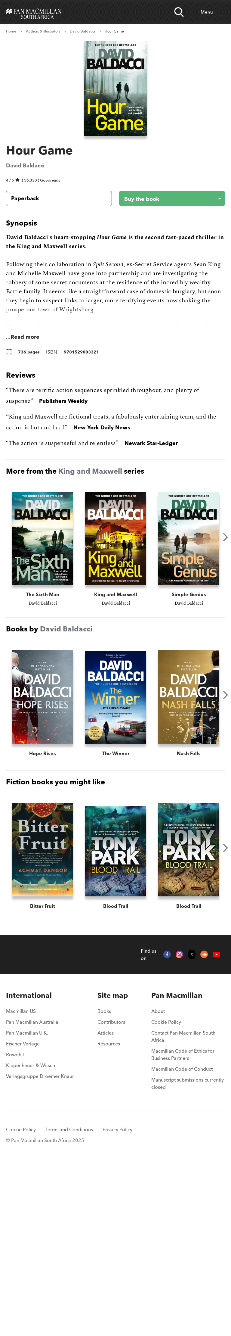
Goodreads (50, 180)
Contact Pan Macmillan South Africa (183, 1205)
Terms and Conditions (69, 1299)
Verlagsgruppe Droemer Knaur (40, 1245)
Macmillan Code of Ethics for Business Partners (182, 1223)
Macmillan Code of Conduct (182, 1238)
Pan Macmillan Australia (32, 1191)
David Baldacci (82, 31)
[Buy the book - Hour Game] (167, 198)
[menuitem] (40, 1164)
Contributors (111, 1191)
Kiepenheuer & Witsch (30, 1235)
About (158, 1180)
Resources (108, 1213)
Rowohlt (15, 1224)
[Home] (34, 12)
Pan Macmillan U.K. (27, 1202)
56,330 (30, 180)
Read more (25, 336)
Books (104, 1180)
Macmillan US (21, 1180)
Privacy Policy (117, 1299)
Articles (105, 1202)
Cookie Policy (166, 1191)
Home (11, 31)
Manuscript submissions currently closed (187, 1252)
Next (225, 537)
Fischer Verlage (23, 1213)
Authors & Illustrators (43, 31)
